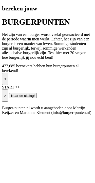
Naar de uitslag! (23, 96)
